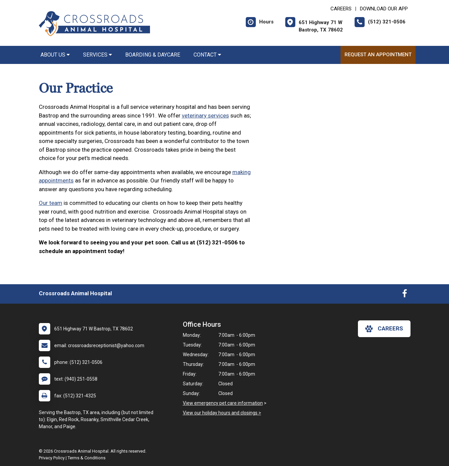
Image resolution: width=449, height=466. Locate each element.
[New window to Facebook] (404, 295)
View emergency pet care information (223, 403)
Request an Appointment (378, 55)
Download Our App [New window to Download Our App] (384, 9)
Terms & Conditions (86, 457)
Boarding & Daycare (152, 55)
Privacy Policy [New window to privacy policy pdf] (52, 457)
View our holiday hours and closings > (222, 412)
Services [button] (97, 55)
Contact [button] (207, 55)
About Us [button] (55, 55)
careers (384, 328)
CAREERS (341, 9)
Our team (50, 203)
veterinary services (205, 115)
